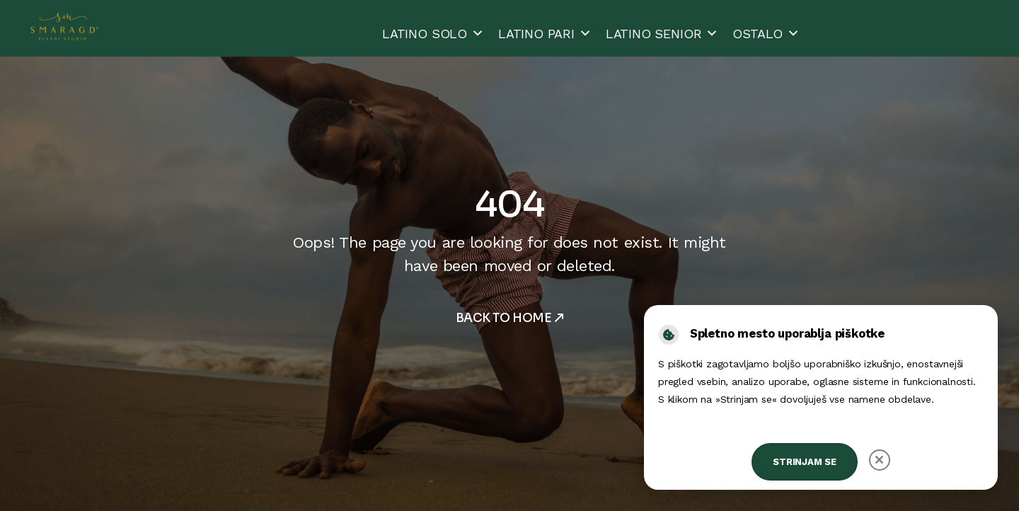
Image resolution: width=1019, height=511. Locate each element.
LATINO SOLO (433, 33)
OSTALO (766, 33)
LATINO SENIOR (662, 33)
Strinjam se (804, 462)
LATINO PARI (545, 33)
